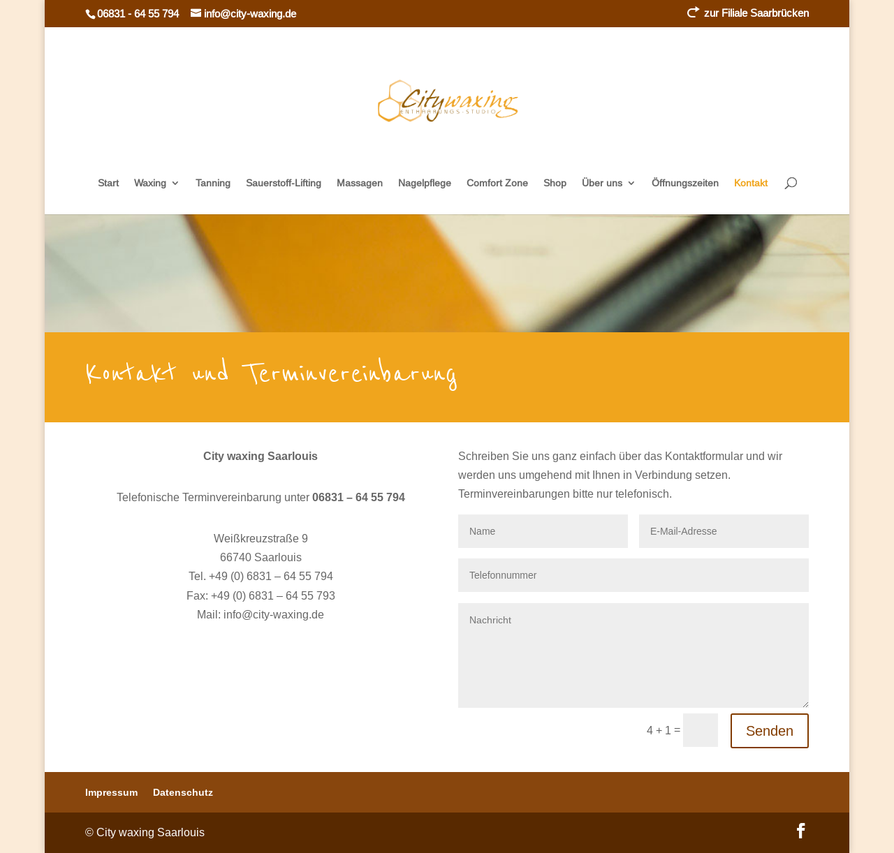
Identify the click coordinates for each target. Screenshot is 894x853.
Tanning (213, 183)
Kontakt (751, 183)
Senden (769, 731)
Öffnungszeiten (685, 183)
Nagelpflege (424, 183)
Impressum (111, 792)
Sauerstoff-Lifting (283, 183)
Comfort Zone (497, 183)
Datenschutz (183, 792)
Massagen (360, 183)
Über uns (602, 183)
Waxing (150, 183)
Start (108, 183)
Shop (554, 183)
